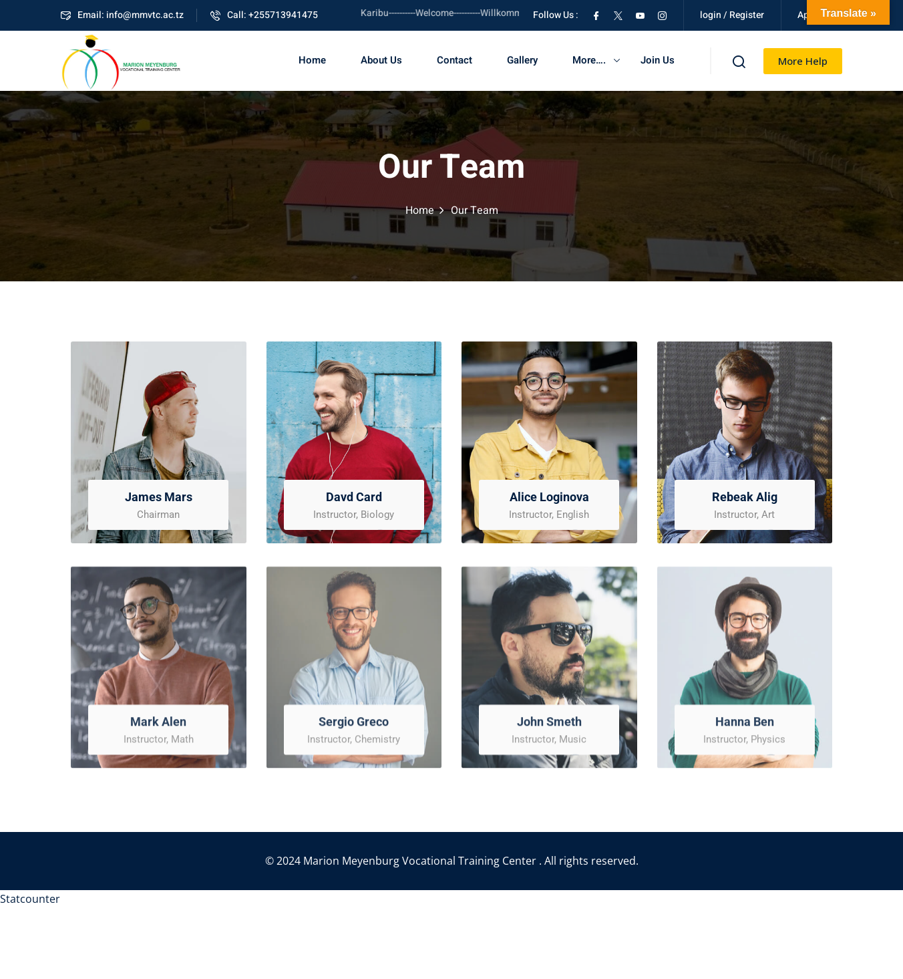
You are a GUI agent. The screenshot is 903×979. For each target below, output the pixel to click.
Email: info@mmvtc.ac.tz (122, 15)
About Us (381, 60)
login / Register (732, 15)
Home (312, 60)
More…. (589, 60)
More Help (803, 60)
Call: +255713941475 (264, 15)
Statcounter (30, 898)
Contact (454, 60)
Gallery (522, 60)
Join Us (658, 60)
